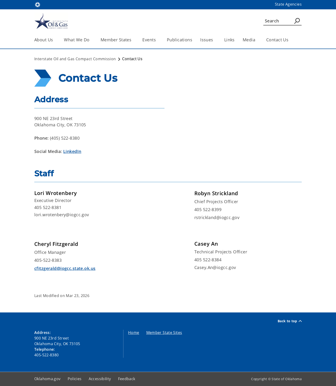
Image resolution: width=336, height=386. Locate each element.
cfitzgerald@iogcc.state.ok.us (64, 268)
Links (229, 39)
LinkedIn (72, 151)
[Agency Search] (297, 20)
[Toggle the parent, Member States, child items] (132, 39)
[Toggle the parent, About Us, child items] (54, 39)
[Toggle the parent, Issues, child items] (214, 39)
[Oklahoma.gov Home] (37, 4)
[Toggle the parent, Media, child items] (256, 39)
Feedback (126, 378)
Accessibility (100, 378)
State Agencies (288, 4)
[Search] (282, 20)
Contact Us (277, 39)
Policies (75, 378)
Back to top (290, 321)
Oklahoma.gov (47, 378)
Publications (179, 39)
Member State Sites (164, 332)
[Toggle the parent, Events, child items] (157, 39)
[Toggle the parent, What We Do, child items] (91, 39)
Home (133, 332)
